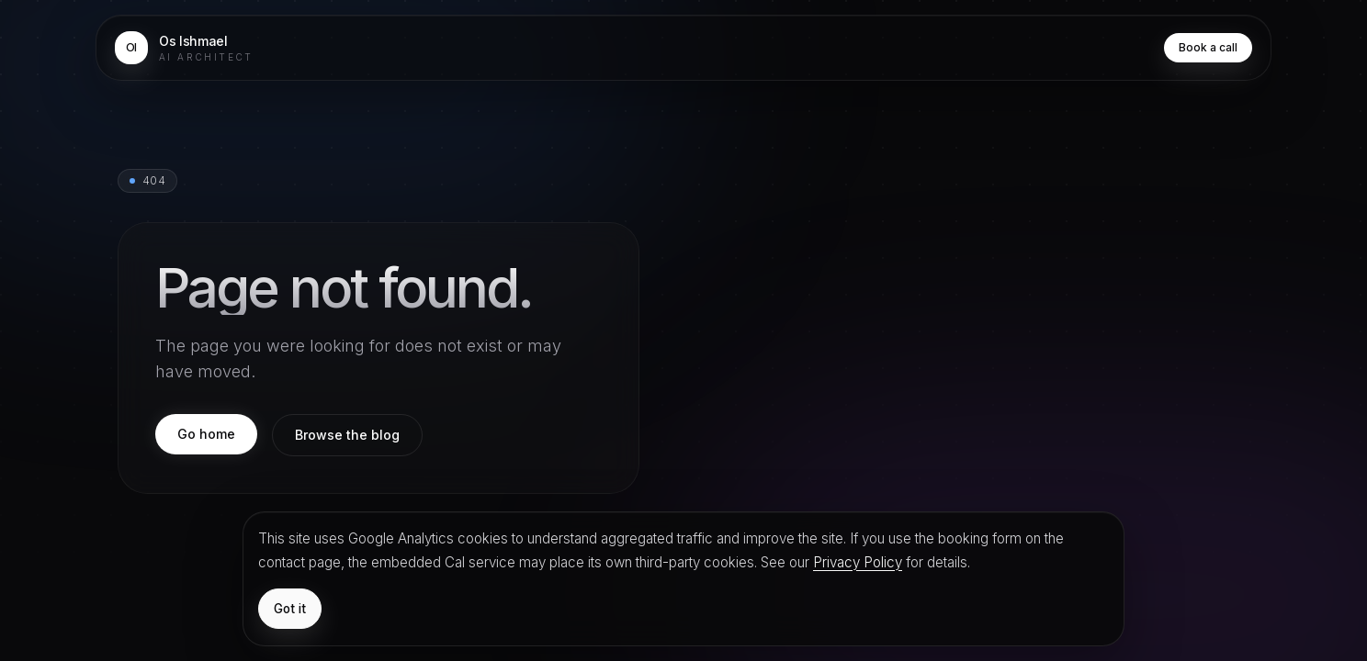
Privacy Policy (857, 562)
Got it (290, 608)
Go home (206, 434)
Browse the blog (347, 435)
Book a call (1208, 47)
